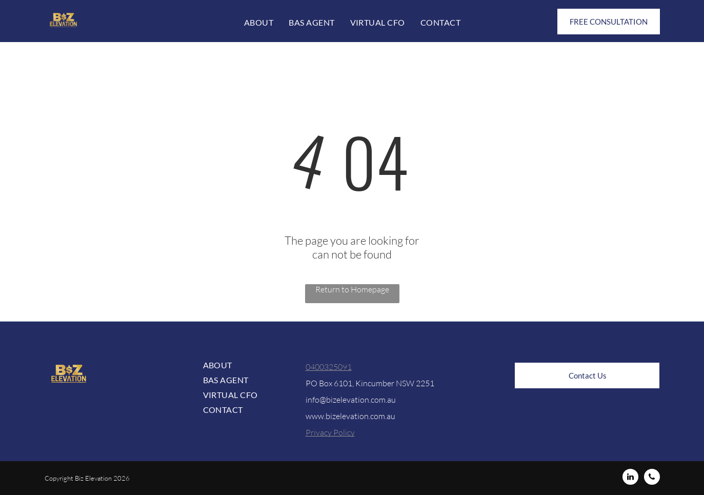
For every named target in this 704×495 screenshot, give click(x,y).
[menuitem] (258, 22)
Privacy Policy (330, 432)
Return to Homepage (352, 289)
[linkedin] (630, 478)
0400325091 (329, 367)
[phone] (652, 478)
